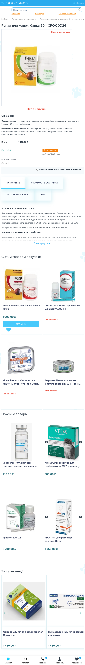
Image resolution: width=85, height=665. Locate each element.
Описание (13, 182)
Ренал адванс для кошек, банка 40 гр (21, 307)
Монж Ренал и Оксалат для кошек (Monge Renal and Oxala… (21, 382)
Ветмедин (39, 13)
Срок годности (50, 150)
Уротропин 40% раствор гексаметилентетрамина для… (20, 464)
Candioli (5, 163)
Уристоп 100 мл (12, 537)
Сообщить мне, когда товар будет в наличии (58, 169)
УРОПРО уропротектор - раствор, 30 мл (59, 539)
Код (3, 150)
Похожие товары (17, 194)
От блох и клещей (67, 13)
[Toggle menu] (3, 11)
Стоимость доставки (44, 182)
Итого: (4, 142)
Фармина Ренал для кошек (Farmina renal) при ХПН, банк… (63, 382)
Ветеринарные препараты (24, 19)
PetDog (4, 19)
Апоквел (15, 13)
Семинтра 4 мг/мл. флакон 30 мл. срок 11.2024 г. (62, 307)
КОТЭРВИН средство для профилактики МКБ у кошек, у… (63, 464)
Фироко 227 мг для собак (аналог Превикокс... (21, 633)
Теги (42, 194)
